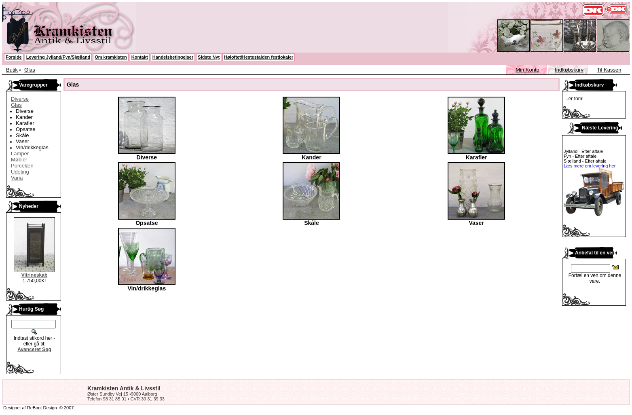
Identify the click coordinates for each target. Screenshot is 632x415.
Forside (14, 57)
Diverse (20, 99)
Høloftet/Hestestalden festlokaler (258, 57)
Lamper (20, 153)
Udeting (20, 172)
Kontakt (139, 57)
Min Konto (527, 70)
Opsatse (25, 129)
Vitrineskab (34, 275)
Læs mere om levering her (589, 165)
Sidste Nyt (209, 57)
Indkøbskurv (569, 70)
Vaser (22, 141)
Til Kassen (609, 70)
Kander (24, 117)
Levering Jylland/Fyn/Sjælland (58, 57)
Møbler (19, 160)
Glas (29, 70)
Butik (12, 70)
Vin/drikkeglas (32, 147)
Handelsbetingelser (172, 57)
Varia (17, 178)
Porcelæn (22, 166)
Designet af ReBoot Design (30, 407)
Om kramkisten (111, 57)
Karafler (25, 123)
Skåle (22, 135)
